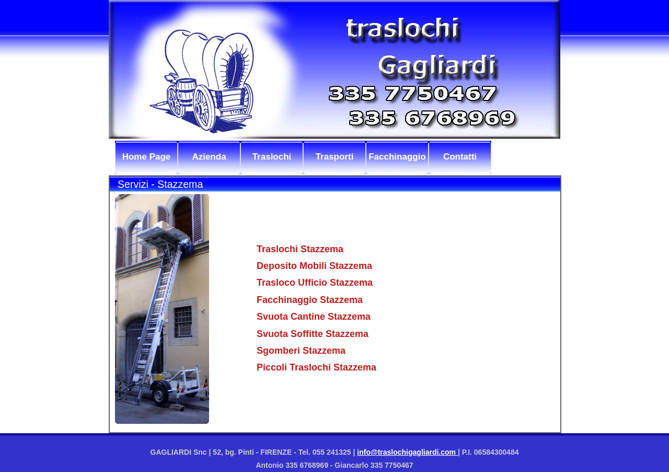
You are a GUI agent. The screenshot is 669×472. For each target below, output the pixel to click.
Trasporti (335, 157)
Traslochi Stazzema (300, 249)
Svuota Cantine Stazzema (314, 316)
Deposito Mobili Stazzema (314, 266)
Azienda (209, 157)
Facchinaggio (397, 157)
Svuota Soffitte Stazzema (312, 334)
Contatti (460, 157)
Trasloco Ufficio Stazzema (315, 282)
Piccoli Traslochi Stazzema (316, 367)
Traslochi (272, 157)
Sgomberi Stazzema (301, 350)
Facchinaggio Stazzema (310, 300)
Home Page (146, 157)
